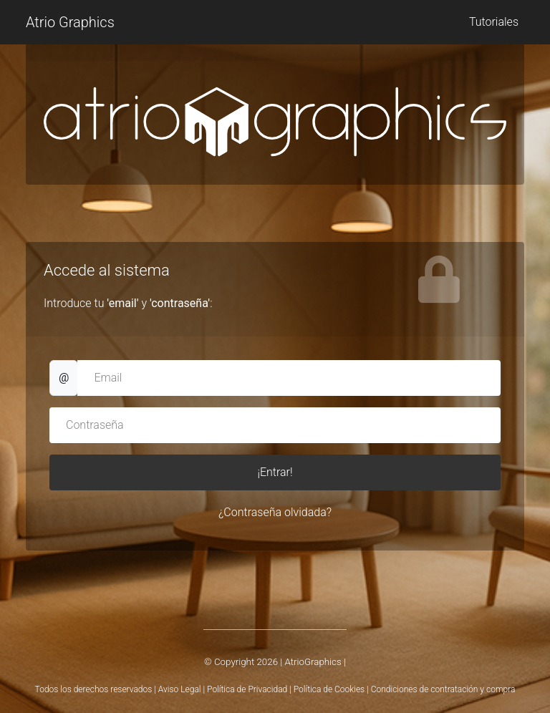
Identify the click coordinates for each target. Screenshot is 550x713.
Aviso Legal (179, 689)
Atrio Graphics (70, 22)
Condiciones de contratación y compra (443, 689)
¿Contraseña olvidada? (275, 512)
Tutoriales (493, 22)
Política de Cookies (329, 689)
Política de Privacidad (247, 689)
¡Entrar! (274, 472)
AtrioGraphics (312, 661)
